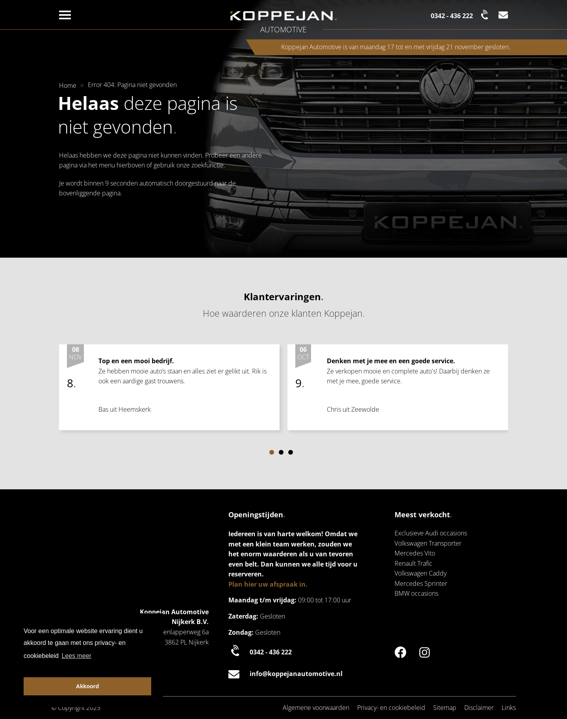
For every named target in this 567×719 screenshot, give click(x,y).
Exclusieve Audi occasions (431, 533)
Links (509, 707)
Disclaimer (479, 707)
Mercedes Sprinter (421, 583)
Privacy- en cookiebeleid (391, 707)
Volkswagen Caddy (421, 573)
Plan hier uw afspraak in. (268, 584)
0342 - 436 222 (260, 651)
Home (67, 85)
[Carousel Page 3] (290, 452)
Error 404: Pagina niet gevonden (132, 84)
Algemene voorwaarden (316, 707)
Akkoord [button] (87, 686)
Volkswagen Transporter (428, 543)
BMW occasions (416, 593)
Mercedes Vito (415, 553)
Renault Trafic (413, 563)
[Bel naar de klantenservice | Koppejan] (461, 14)
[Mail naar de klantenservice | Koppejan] (503, 14)
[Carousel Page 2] (281, 452)
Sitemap (444, 707)
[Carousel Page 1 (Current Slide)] (271, 452)
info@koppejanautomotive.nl (285, 674)
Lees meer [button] (77, 655)
